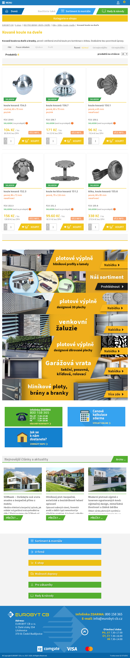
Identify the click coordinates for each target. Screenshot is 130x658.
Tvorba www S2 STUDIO (119, 655)
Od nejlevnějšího (100, 48)
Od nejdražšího (118, 48)
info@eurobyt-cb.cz (107, 618)
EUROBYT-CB (7, 25)
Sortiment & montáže (48, 541)
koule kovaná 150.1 (99, 105)
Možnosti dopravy (46, 574)
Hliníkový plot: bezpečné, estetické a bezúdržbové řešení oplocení (64, 500)
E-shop (18, 25)
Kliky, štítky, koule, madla (63, 25)
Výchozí (85, 48)
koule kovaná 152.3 (15, 191)
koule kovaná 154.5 (15, 105)
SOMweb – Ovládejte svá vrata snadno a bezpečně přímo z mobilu (22, 500)
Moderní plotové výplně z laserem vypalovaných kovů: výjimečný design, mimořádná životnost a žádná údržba (105, 502)
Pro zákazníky (44, 584)
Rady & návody (44, 595)
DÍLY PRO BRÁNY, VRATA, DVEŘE (37, 25)
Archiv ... (121, 459)
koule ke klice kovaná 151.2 (62, 191)
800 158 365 (113, 614)
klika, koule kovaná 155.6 (103, 191)
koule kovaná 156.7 (57, 105)
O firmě (39, 552)
